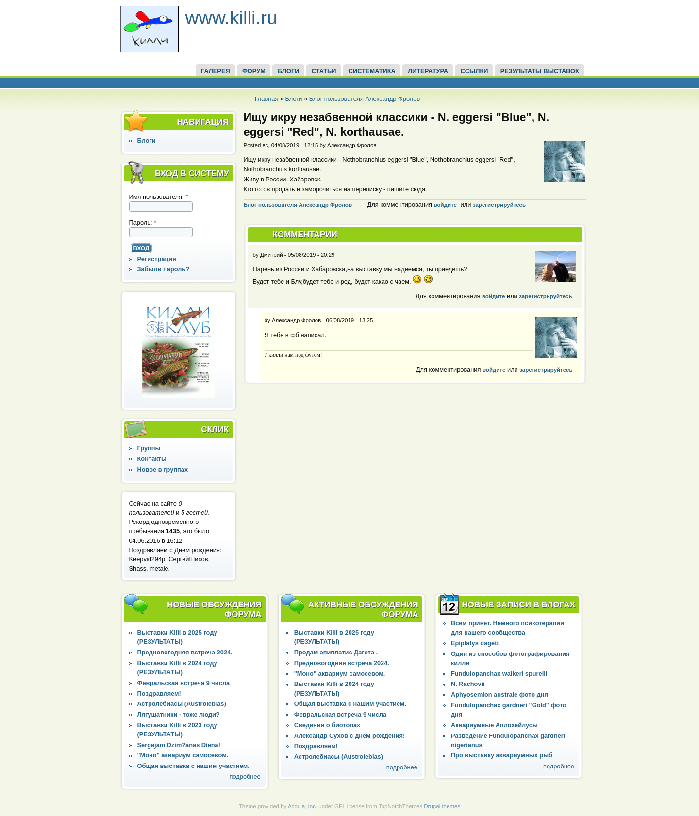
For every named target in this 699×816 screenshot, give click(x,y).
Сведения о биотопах (327, 725)
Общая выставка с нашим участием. (193, 765)
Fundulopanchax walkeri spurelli (499, 673)
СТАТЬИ (324, 71)
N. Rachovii (468, 683)
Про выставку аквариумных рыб (501, 755)
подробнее (245, 776)
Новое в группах (162, 469)
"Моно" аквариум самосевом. (183, 755)
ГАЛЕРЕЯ (215, 71)
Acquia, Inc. (302, 806)
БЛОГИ (288, 71)
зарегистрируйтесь (499, 205)
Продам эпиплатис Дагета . (336, 652)
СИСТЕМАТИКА (372, 71)
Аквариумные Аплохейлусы (494, 725)
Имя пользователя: (158, 196)
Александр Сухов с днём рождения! (349, 735)
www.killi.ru (231, 17)
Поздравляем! (159, 693)
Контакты (151, 458)
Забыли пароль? (163, 269)
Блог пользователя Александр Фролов (364, 98)
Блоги (293, 98)
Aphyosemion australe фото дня (499, 694)
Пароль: (143, 222)
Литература (428, 71)
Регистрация (156, 258)
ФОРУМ (254, 71)
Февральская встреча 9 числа (183, 682)
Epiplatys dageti (475, 643)
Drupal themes (442, 806)
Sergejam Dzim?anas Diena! (178, 745)
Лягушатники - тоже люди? (178, 714)
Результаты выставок (539, 71)
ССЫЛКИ (474, 71)
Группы (149, 448)
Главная (267, 98)
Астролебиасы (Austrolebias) (181, 703)
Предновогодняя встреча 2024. (185, 652)
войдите (445, 205)
